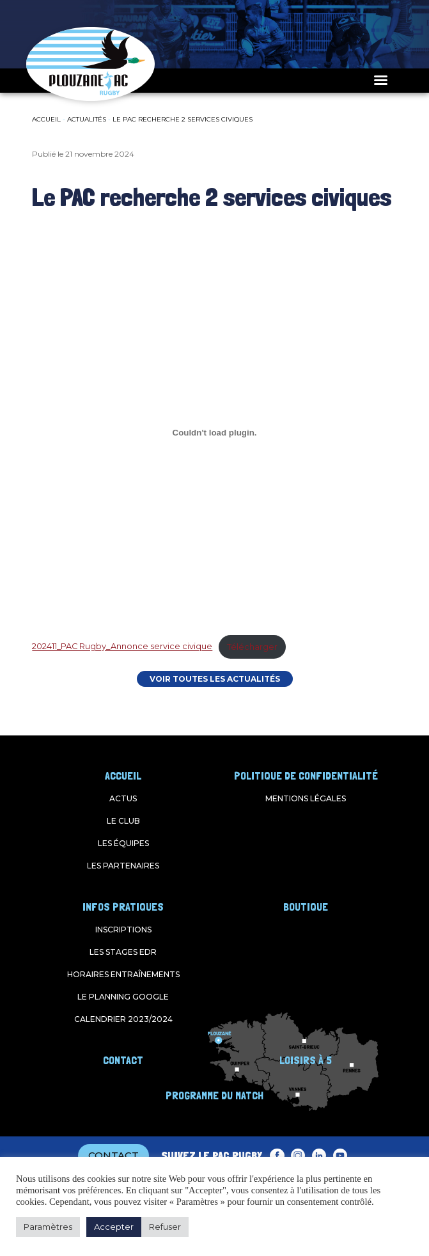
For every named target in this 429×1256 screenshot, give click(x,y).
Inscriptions (123, 929)
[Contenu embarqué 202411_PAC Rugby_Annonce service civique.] (214, 432)
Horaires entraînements (123, 974)
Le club (123, 821)
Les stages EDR (123, 952)
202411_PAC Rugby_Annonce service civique (122, 647)
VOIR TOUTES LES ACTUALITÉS (215, 679)
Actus (123, 798)
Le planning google (123, 996)
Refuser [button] (165, 1226)
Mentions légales (305, 798)
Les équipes (123, 843)
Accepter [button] (114, 1226)
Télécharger (252, 647)
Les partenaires (123, 865)
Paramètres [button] (48, 1226)
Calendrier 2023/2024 (123, 1019)
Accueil (46, 119)
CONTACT (113, 1155)
